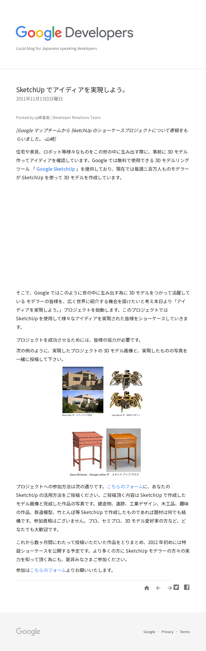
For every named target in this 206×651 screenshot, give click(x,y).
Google (150, 631)
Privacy (168, 631)
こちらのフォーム (125, 486)
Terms (185, 631)
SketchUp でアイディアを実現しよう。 (72, 89)
